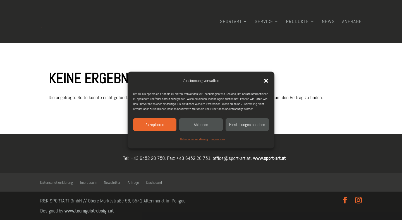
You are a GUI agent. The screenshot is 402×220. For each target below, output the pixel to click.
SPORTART (231, 22)
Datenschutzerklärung (194, 139)
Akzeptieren (154, 124)
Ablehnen (201, 124)
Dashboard (154, 182)
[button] (266, 81)
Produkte (297, 22)
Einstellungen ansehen (247, 124)
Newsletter (112, 182)
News (328, 22)
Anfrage (352, 22)
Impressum (218, 139)
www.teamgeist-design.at (89, 210)
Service (264, 22)
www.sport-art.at (269, 158)
